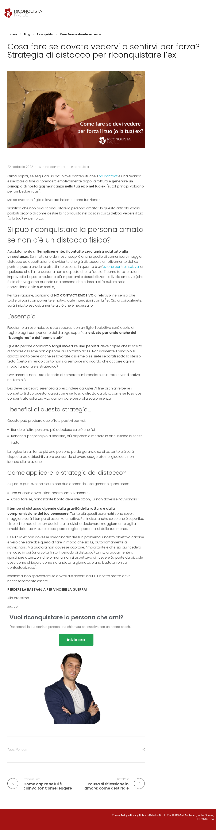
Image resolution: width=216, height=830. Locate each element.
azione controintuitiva (121, 266)
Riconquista (45, 34)
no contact (108, 176)
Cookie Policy (119, 815)
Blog (27, 34)
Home (13, 34)
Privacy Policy (138, 815)
